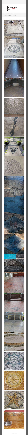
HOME (9, 15)
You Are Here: (6, 15)
